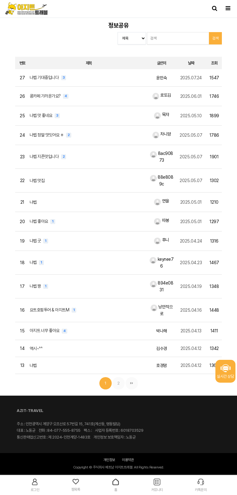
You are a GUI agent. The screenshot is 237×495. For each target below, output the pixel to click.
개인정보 (109, 460)
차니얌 (161, 133)
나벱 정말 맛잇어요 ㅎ (47, 134)
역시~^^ (36, 348)
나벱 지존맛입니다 (45, 156)
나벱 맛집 (37, 180)
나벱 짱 (36, 286)
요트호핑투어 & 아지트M (50, 309)
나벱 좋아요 (39, 221)
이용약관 (128, 460)
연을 (161, 200)
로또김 (161, 95)
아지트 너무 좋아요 (45, 330)
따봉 (161, 220)
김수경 (161, 348)
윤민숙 (161, 77)
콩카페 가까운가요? (46, 96)
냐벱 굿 (36, 240)
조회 (214, 62)
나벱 (34, 262)
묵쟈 (161, 114)
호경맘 (161, 365)
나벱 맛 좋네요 (41, 115)
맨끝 (132, 383)
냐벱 (33, 202)
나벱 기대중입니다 (45, 77)
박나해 (161, 330)
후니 (161, 239)
